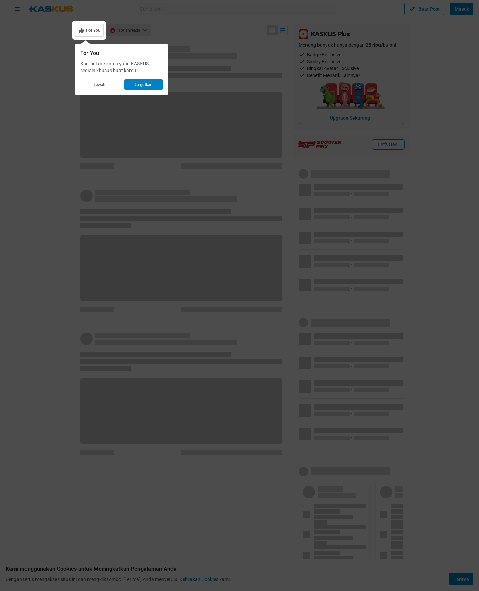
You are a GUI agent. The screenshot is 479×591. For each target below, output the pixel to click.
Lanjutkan (144, 84)
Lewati (99, 84)
